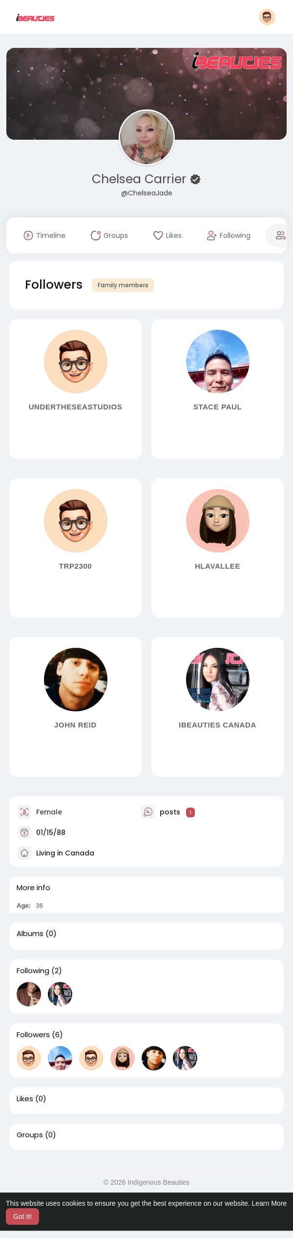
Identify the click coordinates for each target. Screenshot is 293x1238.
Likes (25, 1099)
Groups (30, 1135)
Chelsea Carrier (140, 179)
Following (33, 971)
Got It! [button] (22, 1216)
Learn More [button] (269, 1203)
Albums (30, 934)
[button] (267, 17)
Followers (33, 1035)
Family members (123, 285)
